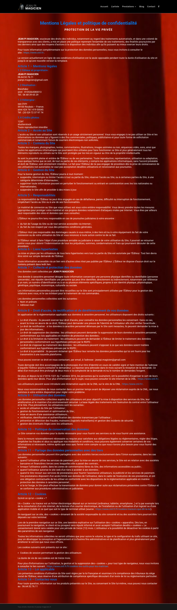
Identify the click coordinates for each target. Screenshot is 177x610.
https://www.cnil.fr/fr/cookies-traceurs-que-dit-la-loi (123, 509)
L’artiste (115, 7)
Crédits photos (31, 117)
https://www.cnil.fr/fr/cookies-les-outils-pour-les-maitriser (77, 566)
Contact (151, 7)
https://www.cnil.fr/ (33, 52)
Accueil (104, 7)
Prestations (128, 7)
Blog (141, 7)
